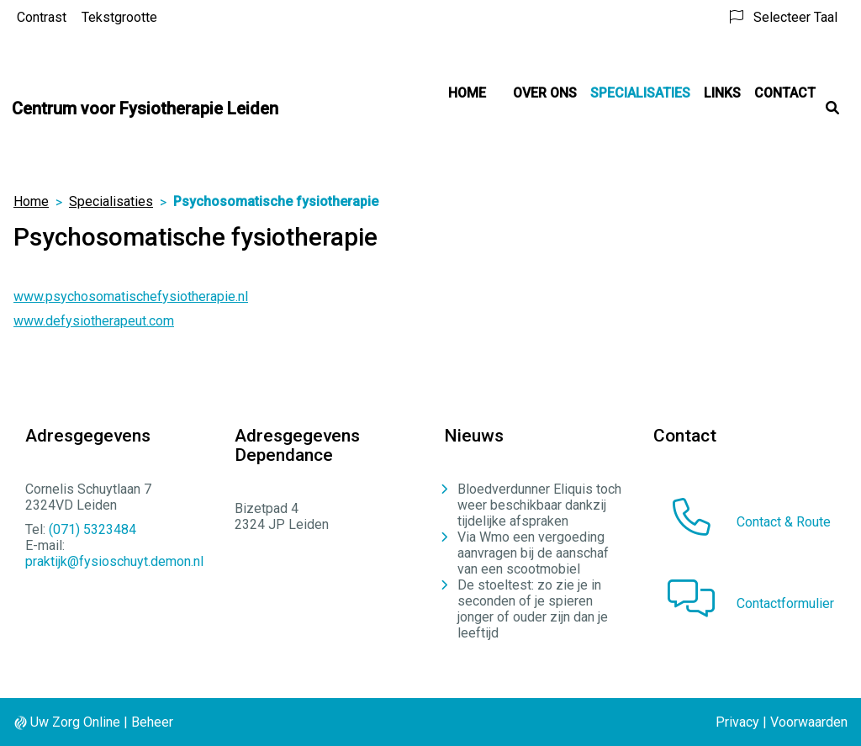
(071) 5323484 (92, 529)
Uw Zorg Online (75, 722)
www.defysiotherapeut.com (93, 321)
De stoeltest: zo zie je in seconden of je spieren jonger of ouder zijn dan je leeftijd (532, 609)
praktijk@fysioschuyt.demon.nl (114, 561)
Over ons (545, 93)
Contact (785, 93)
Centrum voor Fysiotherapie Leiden (145, 108)
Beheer (152, 722)
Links (722, 93)
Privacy (737, 722)
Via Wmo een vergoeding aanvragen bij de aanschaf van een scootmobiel (533, 553)
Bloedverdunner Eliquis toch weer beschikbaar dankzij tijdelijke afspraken (539, 505)
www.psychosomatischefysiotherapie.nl (130, 296)
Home (467, 93)
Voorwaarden (809, 722)
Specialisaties (640, 93)
